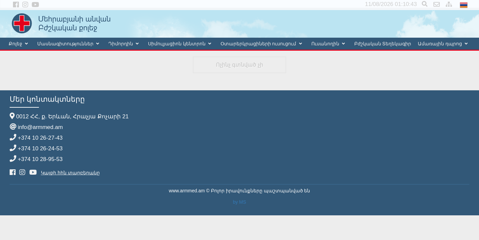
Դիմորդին (120, 43)
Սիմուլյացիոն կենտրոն (177, 43)
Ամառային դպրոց (440, 43)
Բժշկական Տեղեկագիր (382, 43)
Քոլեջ (15, 43)
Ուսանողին (325, 43)
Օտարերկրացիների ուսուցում (258, 43)
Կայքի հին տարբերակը (70, 172)
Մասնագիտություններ (65, 43)
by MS (239, 202)
